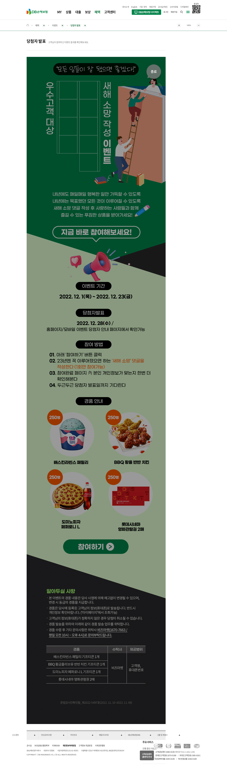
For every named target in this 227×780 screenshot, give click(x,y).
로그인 (165, 11)
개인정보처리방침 (69, 745)
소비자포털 (174, 6)
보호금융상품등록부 (41, 745)
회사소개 (125, 6)
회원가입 (174, 11)
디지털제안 (184, 6)
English (134, 6)
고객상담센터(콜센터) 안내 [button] (147, 755)
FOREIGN (56, 745)
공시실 (29, 745)
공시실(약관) (162, 6)
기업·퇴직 (143, 6)
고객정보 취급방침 (85, 745)
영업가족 (152, 6)
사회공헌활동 (100, 745)
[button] (23, 735)
